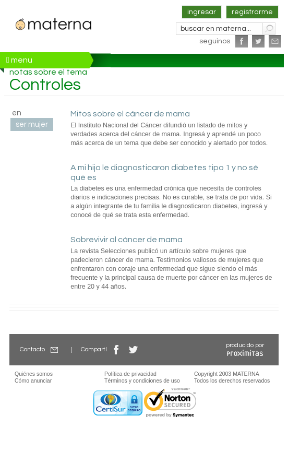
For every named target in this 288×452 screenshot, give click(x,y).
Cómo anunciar (33, 380)
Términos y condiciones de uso (142, 380)
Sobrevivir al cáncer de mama (126, 239)
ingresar (201, 12)
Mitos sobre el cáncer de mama (130, 114)
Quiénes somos (34, 374)
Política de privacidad (130, 374)
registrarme (252, 12)
